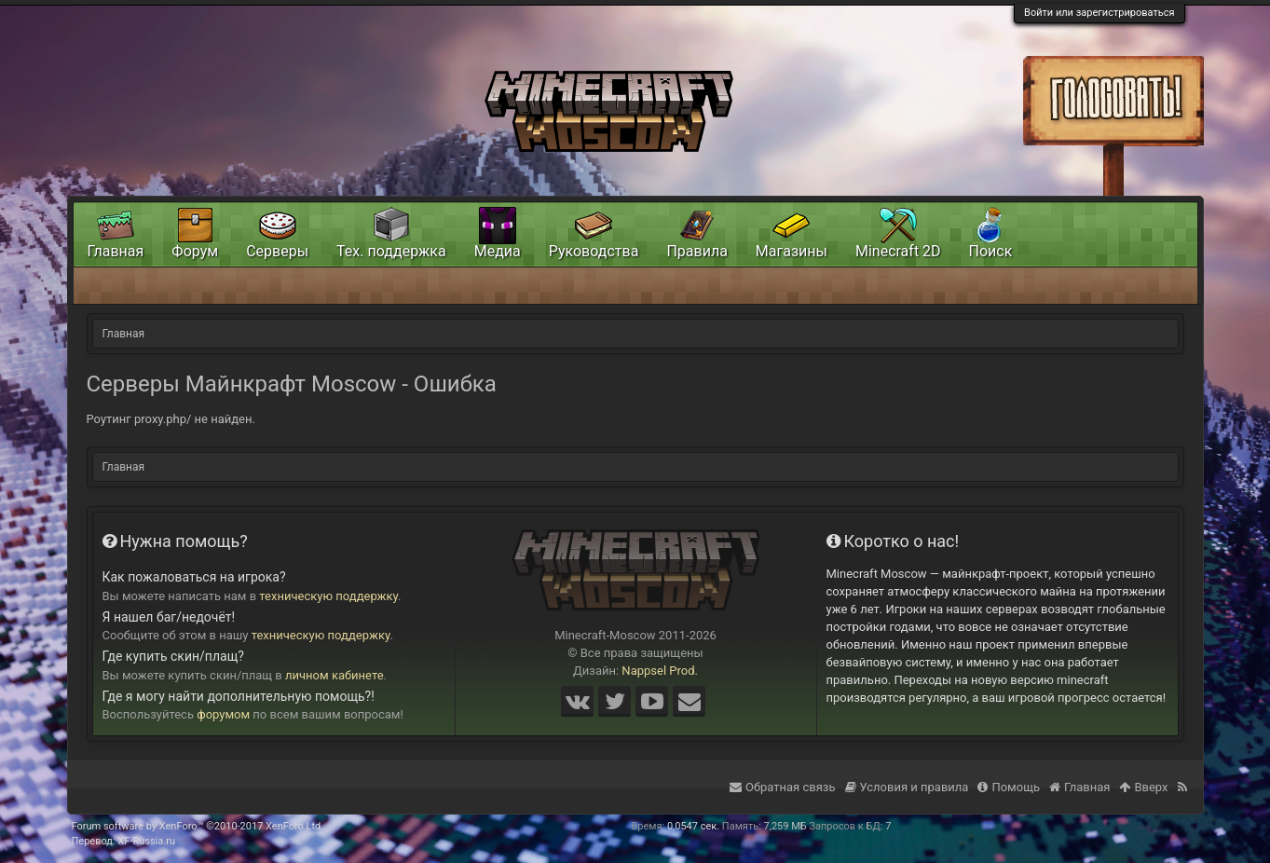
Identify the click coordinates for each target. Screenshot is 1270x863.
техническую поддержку (328, 596)
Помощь (1008, 787)
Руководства (594, 251)
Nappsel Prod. (659, 671)
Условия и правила (907, 787)
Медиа (497, 251)
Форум (194, 251)
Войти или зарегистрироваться (1099, 13)
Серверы (277, 251)
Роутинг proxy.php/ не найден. (171, 419)
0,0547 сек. (693, 826)
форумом (223, 714)
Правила (696, 251)
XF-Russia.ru (146, 841)
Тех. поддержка (391, 251)
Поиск (991, 251)
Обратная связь (783, 787)
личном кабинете (334, 675)
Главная (116, 251)
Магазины (791, 251)
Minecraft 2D (898, 251)
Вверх (1143, 787)
